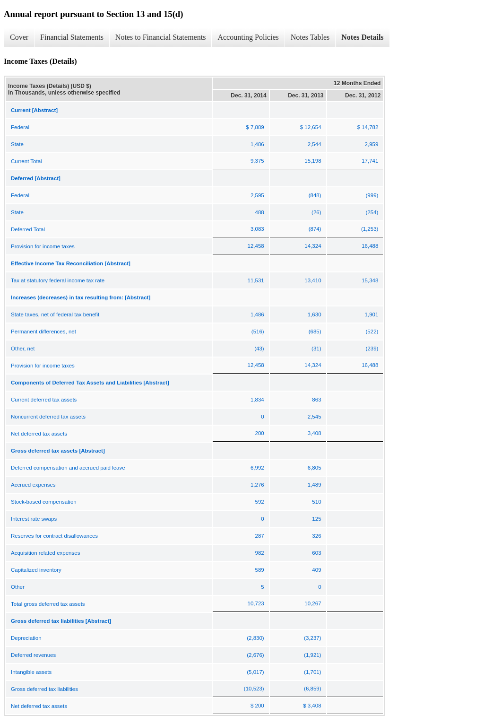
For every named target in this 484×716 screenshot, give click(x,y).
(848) (315, 195)
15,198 (312, 161)
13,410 (312, 280)
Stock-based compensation (44, 502)
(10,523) (254, 688)
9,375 (257, 161)
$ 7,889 (255, 127)
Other (18, 587)
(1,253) (369, 229)
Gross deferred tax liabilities (44, 689)
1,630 (314, 314)
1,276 (257, 485)
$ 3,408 (312, 705)
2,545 (314, 416)
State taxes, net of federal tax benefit (55, 314)
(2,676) (255, 655)
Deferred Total (28, 229)
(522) (372, 331)
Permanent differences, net (43, 331)
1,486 (257, 144)
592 (259, 502)
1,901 (372, 314)
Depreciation (26, 638)
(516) (257, 331)
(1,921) (312, 655)
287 (259, 536)
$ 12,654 (310, 127)
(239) (372, 348)
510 (316, 502)
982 (259, 553)
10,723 (256, 603)
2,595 (257, 195)
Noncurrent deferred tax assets (48, 416)
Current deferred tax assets (44, 399)
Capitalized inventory (36, 570)
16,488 (370, 246)
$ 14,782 (368, 127)
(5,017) (255, 672)
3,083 (257, 229)
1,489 (314, 485)
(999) (372, 195)
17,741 (370, 161)
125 (316, 519)
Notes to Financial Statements (160, 37)
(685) (315, 331)
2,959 (372, 144)
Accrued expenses (33, 485)
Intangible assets (31, 672)
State (17, 144)
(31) (316, 348)
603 (316, 553)
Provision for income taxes (43, 246)
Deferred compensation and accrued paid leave (68, 468)
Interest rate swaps (34, 519)
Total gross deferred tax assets (48, 604)
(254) (372, 212)
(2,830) (255, 638)
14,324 (312, 246)
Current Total (26, 161)
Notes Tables (310, 37)
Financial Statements (72, 37)
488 (259, 212)
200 (259, 433)
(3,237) (312, 638)
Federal (20, 127)
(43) (259, 348)
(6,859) (312, 688)
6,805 (314, 468)
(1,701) (312, 672)
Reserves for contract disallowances (54, 536)
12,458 (256, 246)
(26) (316, 212)
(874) (315, 229)
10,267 (312, 603)
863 (316, 399)
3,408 (314, 433)
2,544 (314, 144)
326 (316, 536)
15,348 (370, 280)
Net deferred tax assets (39, 434)
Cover (19, 37)
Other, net (23, 348)
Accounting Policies (247, 37)
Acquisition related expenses (45, 553)
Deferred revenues (33, 655)
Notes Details (362, 37)
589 (259, 570)
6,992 (257, 468)
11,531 (256, 280)
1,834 (257, 399)
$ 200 (257, 705)
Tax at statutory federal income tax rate (57, 280)
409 (316, 570)
